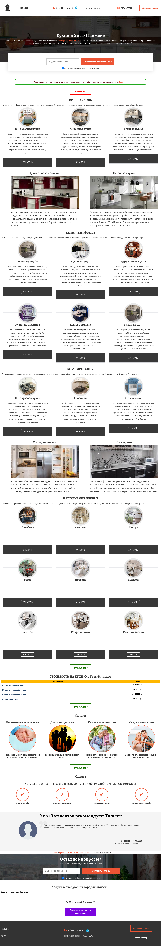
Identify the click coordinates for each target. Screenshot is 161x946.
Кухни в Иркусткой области (78, 852)
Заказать (28, 162)
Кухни (61, 852)
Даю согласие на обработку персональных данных (80, 68)
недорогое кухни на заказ (70, 40)
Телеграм (123, 82)
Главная (53, 852)
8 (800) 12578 (64, 8)
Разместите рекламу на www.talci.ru (80, 912)
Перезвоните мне (91, 8)
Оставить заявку (150, 8)
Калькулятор (124, 8)
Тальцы (5, 928)
